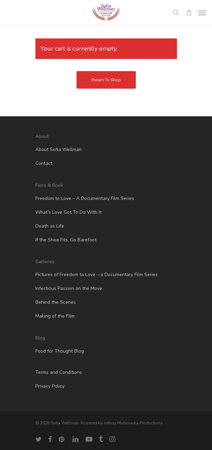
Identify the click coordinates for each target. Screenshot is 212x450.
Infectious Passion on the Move (68, 288)
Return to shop (106, 80)
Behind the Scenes (55, 302)
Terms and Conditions (58, 372)
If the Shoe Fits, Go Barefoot (65, 240)
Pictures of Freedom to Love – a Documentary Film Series (96, 274)
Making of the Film (54, 316)
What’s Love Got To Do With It (68, 212)
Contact (43, 163)
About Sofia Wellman (58, 149)
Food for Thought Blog (59, 351)
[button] (202, 12)
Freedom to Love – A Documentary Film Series (84, 198)
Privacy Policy (49, 386)
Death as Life (49, 226)
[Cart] (188, 12)
